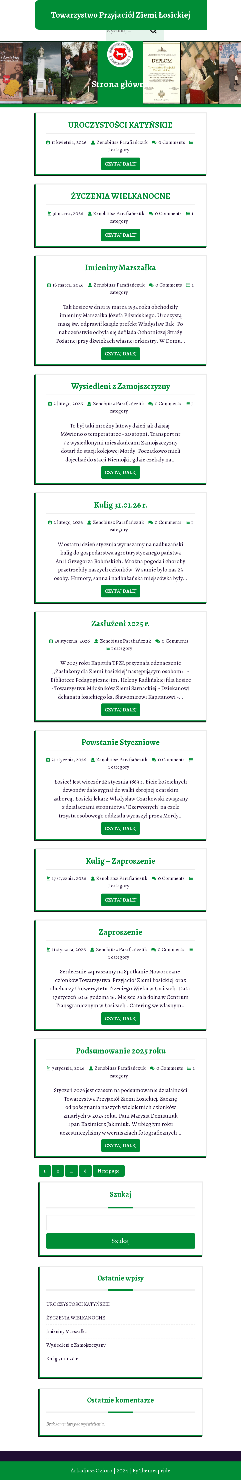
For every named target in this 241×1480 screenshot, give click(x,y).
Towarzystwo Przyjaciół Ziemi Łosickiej (120, 15)
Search (157, 31)
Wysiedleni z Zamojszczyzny (120, 386)
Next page (109, 1171)
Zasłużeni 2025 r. (120, 623)
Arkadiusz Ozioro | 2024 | (101, 1470)
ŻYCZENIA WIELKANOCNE (120, 196)
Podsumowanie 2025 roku (121, 1050)
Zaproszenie (120, 932)
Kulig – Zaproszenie (120, 861)
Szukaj (120, 1194)
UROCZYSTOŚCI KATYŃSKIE (120, 125)
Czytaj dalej (121, 164)
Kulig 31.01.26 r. (120, 505)
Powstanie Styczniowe (120, 742)
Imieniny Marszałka (120, 267)
